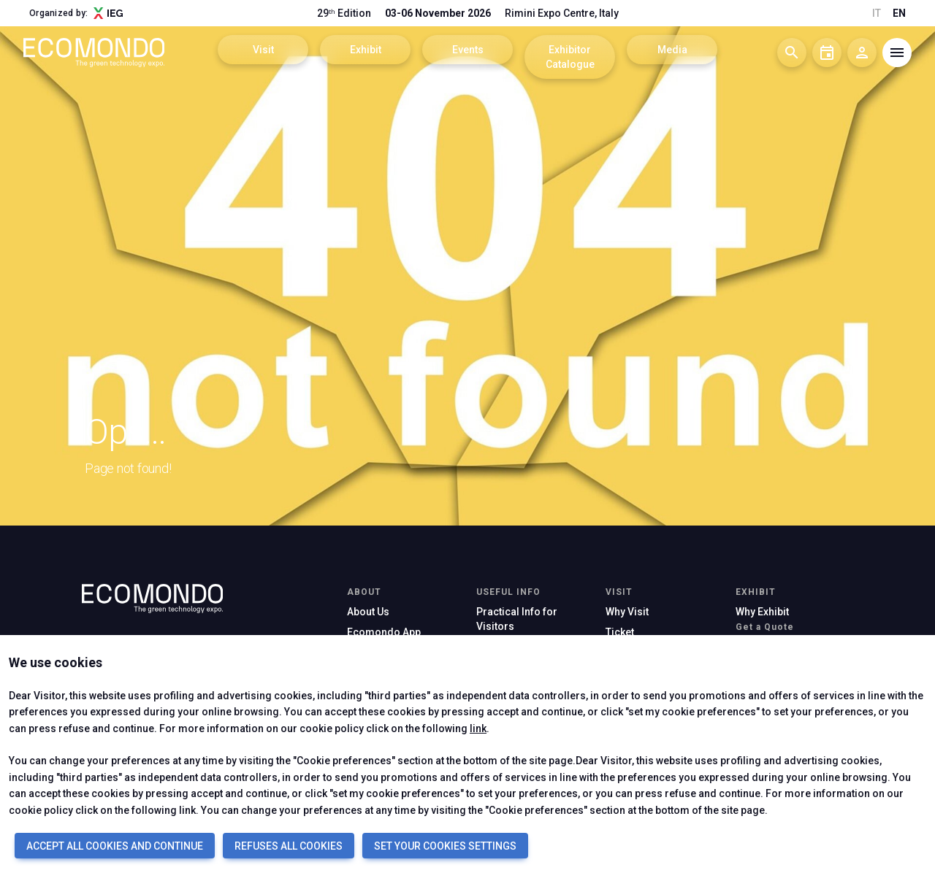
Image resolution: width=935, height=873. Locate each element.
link (478, 728)
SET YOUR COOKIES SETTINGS (445, 846)
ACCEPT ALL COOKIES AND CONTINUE (114, 846)
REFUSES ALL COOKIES (288, 846)
